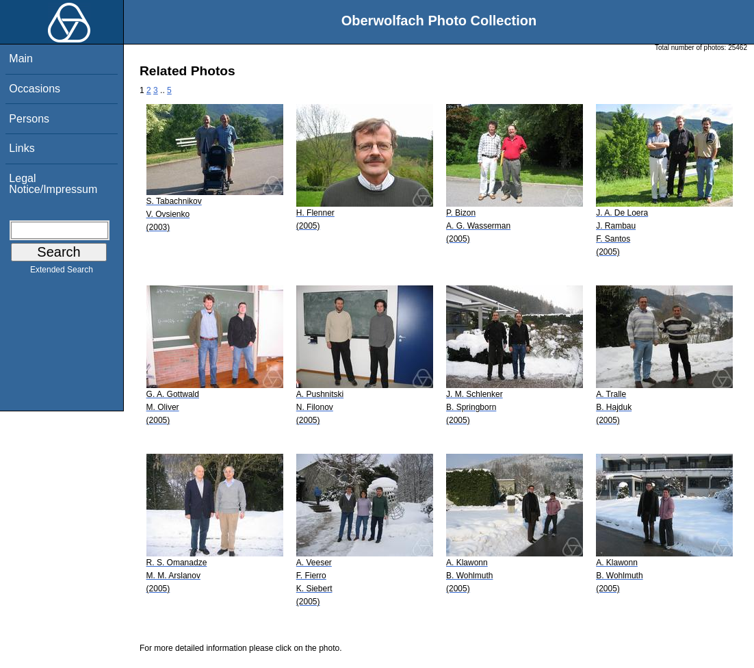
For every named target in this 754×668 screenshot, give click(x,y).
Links (21, 148)
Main (21, 58)
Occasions (34, 88)
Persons (29, 119)
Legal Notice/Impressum (53, 183)
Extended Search (61, 272)
